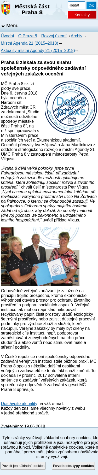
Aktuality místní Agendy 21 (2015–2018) (38, 50)
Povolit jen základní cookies (23, 466)
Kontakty (82, 15)
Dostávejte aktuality (19, 403)
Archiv (76, 36)
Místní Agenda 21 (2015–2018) (29, 43)
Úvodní (7, 36)
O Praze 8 (27, 36)
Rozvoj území (54, 36)
